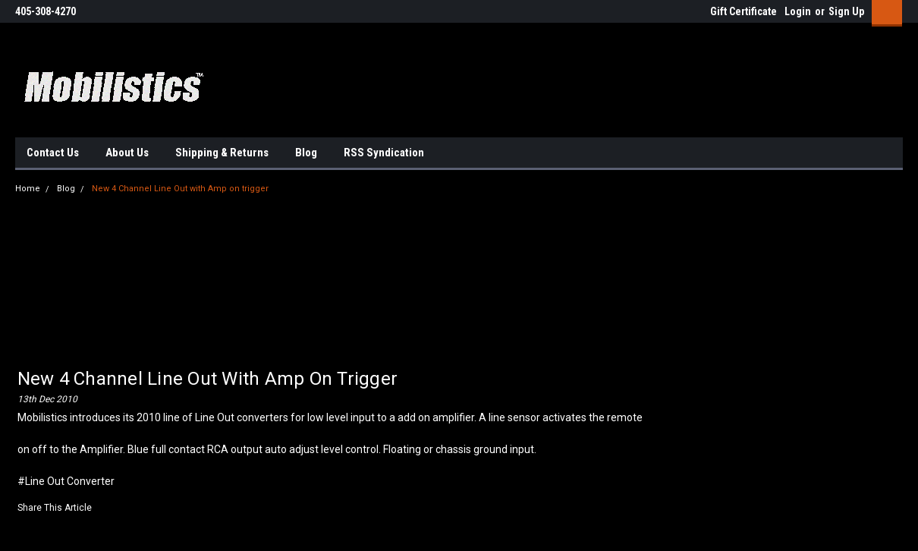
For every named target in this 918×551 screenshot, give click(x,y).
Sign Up (846, 11)
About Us (127, 152)
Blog (306, 152)
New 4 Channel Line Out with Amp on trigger (180, 189)
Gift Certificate (743, 11)
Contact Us (53, 152)
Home (27, 189)
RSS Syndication (384, 152)
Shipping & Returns (222, 152)
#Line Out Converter (66, 481)
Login (797, 11)
